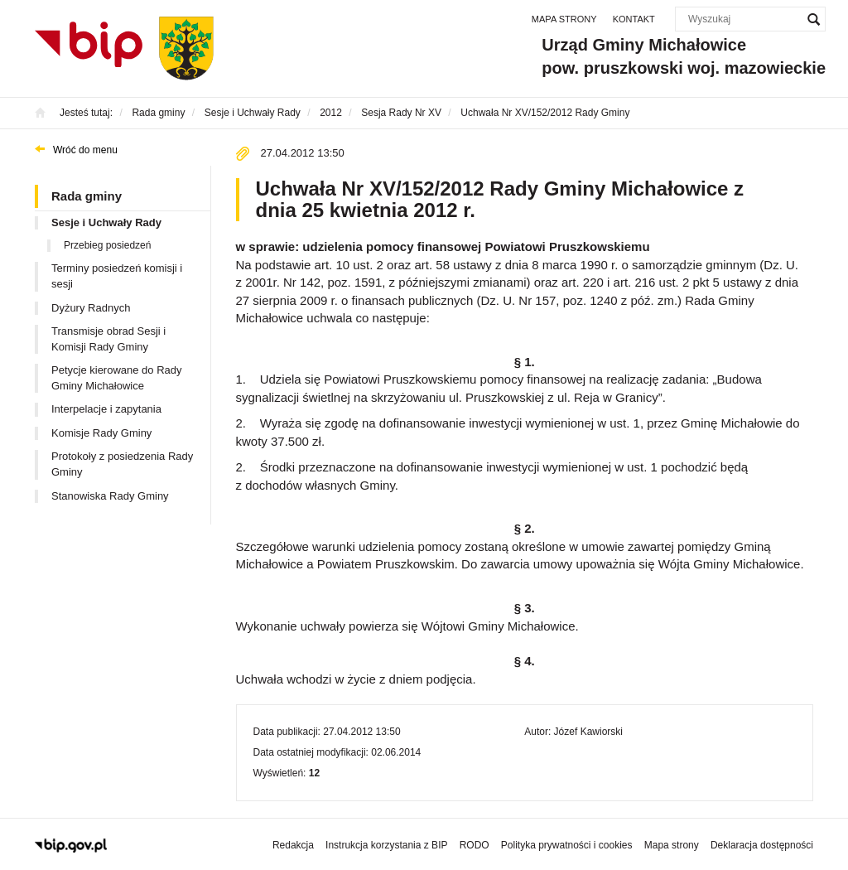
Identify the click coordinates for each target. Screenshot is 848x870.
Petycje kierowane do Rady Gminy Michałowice (116, 378)
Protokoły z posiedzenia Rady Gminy (122, 464)
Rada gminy (86, 196)
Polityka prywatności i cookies (567, 845)
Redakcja (293, 845)
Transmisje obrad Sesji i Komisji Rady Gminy (108, 339)
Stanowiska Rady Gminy (110, 496)
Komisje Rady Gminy (101, 433)
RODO (474, 845)
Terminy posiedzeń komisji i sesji (116, 276)
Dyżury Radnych (90, 308)
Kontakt (634, 19)
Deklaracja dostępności (762, 845)
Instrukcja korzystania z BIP (386, 845)
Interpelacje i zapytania (106, 409)
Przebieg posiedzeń (107, 245)
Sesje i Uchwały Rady (106, 222)
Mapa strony (564, 19)
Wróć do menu (85, 150)
